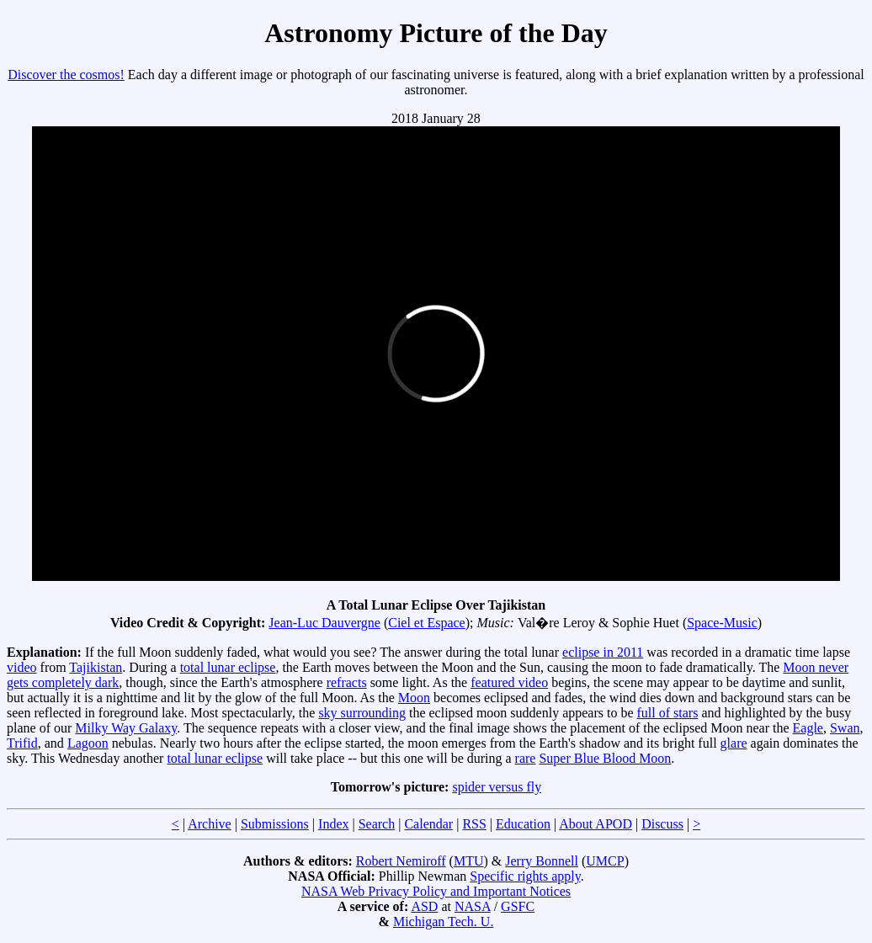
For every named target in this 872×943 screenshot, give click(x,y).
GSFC (517, 906)
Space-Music (722, 622)
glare (733, 743)
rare (525, 758)
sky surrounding (362, 713)
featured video (509, 682)
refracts (347, 682)
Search (377, 824)
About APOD (595, 824)
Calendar (428, 824)
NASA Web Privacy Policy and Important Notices (436, 891)
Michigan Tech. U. (443, 921)
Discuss (662, 824)
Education (523, 824)
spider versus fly (496, 787)
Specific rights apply (525, 876)
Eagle (808, 728)
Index (333, 824)
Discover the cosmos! (66, 74)
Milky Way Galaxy (126, 728)
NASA (473, 906)
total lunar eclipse (228, 667)
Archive (209, 824)
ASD (424, 906)
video (22, 667)
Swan (845, 728)
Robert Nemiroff (401, 861)
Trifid (22, 743)
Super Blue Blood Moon (605, 758)
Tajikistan (95, 667)
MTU (469, 861)
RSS (474, 824)
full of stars (668, 713)
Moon (414, 697)
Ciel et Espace (426, 622)
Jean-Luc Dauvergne (324, 622)
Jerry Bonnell (541, 861)
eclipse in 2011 (602, 652)
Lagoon (88, 743)
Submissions (275, 824)
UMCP (605, 861)
